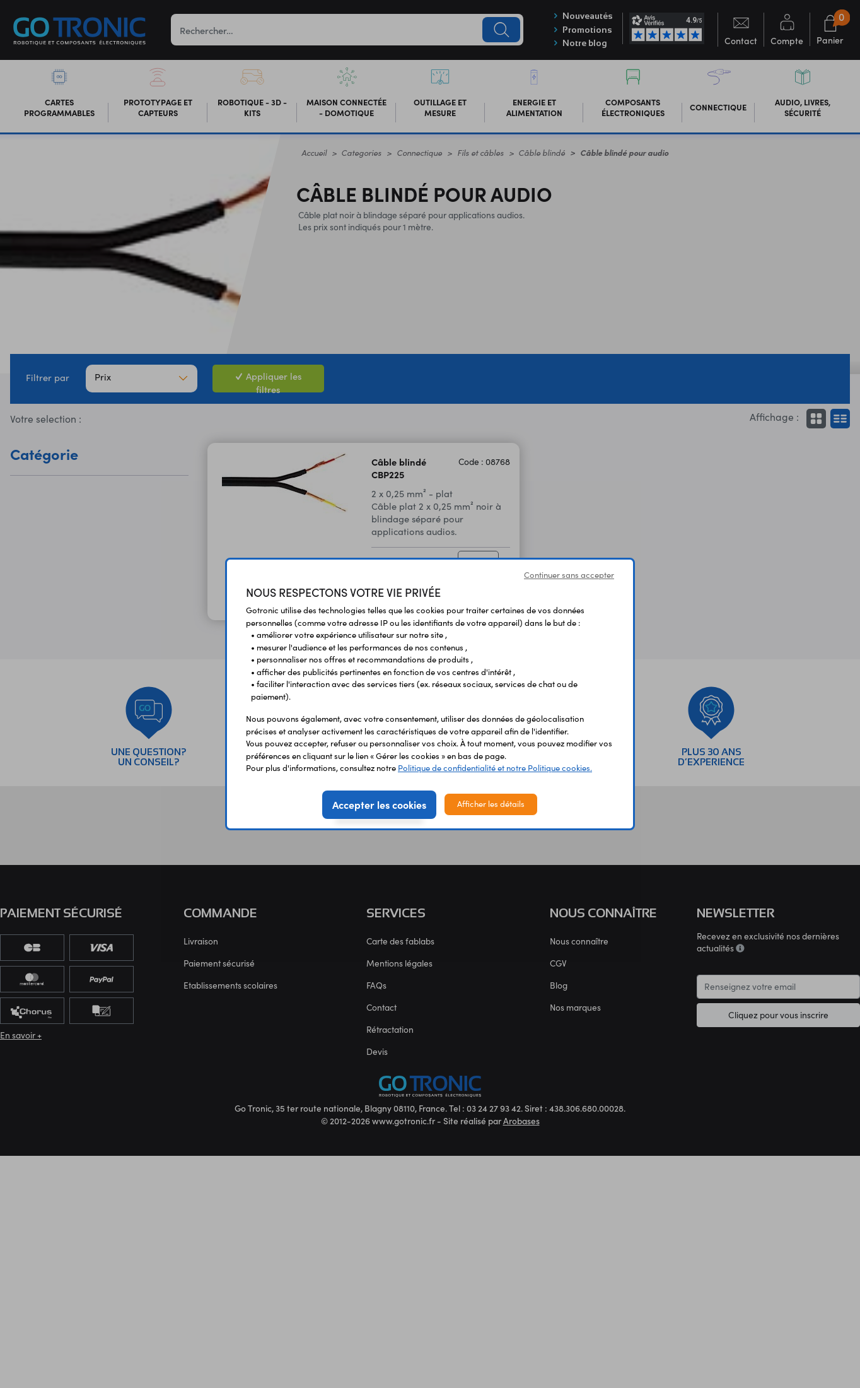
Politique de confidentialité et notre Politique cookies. (495, 767)
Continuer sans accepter (569, 574)
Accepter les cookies (379, 804)
